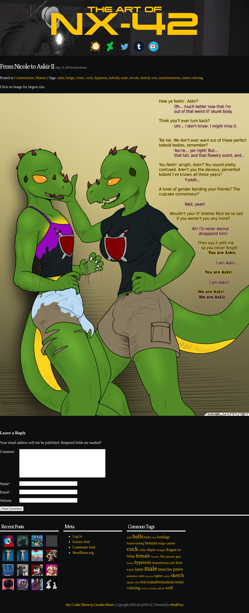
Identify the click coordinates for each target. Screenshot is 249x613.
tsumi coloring (192, 78)
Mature (41, 78)
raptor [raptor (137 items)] (158, 581)
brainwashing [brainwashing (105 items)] (135, 548)
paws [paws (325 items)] (178, 574)
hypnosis (100, 78)
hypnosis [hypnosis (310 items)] (142, 567)
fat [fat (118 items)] (179, 555)
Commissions (24, 78)
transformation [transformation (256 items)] (160, 587)
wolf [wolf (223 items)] (169, 593)
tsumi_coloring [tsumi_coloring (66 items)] (149, 593)
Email (5, 497)
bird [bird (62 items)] (154, 542)
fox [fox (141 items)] (162, 562)
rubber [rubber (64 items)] (166, 581)
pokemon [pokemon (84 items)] (132, 581)
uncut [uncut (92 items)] (161, 593)
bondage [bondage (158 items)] (163, 542)
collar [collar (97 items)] (142, 555)
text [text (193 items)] (143, 587)
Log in (77, 542)
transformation (169, 78)
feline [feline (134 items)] (131, 562)
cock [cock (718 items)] (132, 554)
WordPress (176, 610)
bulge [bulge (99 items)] (161, 548)
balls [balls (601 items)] (138, 542)
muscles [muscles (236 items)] (165, 574)
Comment (7, 452)
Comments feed (83, 553)
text (154, 78)
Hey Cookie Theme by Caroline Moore (90, 610)
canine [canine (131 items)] (170, 548)
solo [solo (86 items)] (136, 587)
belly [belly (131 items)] (147, 542)
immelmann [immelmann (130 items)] (160, 568)
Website (6, 506)
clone (80, 78)
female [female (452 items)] (143, 561)
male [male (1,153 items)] (150, 573)
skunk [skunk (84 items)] (130, 587)
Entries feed (81, 547)
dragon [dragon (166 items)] (171, 555)
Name (5, 489)
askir (60, 78)
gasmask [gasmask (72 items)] (170, 562)
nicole (134, 78)
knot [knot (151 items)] (179, 568)
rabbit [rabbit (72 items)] (141, 581)
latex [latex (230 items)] (139, 574)
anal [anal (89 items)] (129, 542)
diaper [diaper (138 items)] (151, 555)
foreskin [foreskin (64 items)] (155, 562)
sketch (145, 78)
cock (89, 78)
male (124, 78)
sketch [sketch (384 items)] (177, 581)
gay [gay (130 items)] (178, 562)
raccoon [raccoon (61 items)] (149, 581)
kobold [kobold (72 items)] (130, 575)
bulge (70, 78)
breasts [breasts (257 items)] (151, 548)
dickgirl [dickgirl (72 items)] (161, 555)
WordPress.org (83, 558)
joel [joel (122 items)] (172, 568)
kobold (114, 78)
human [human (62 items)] (130, 568)
